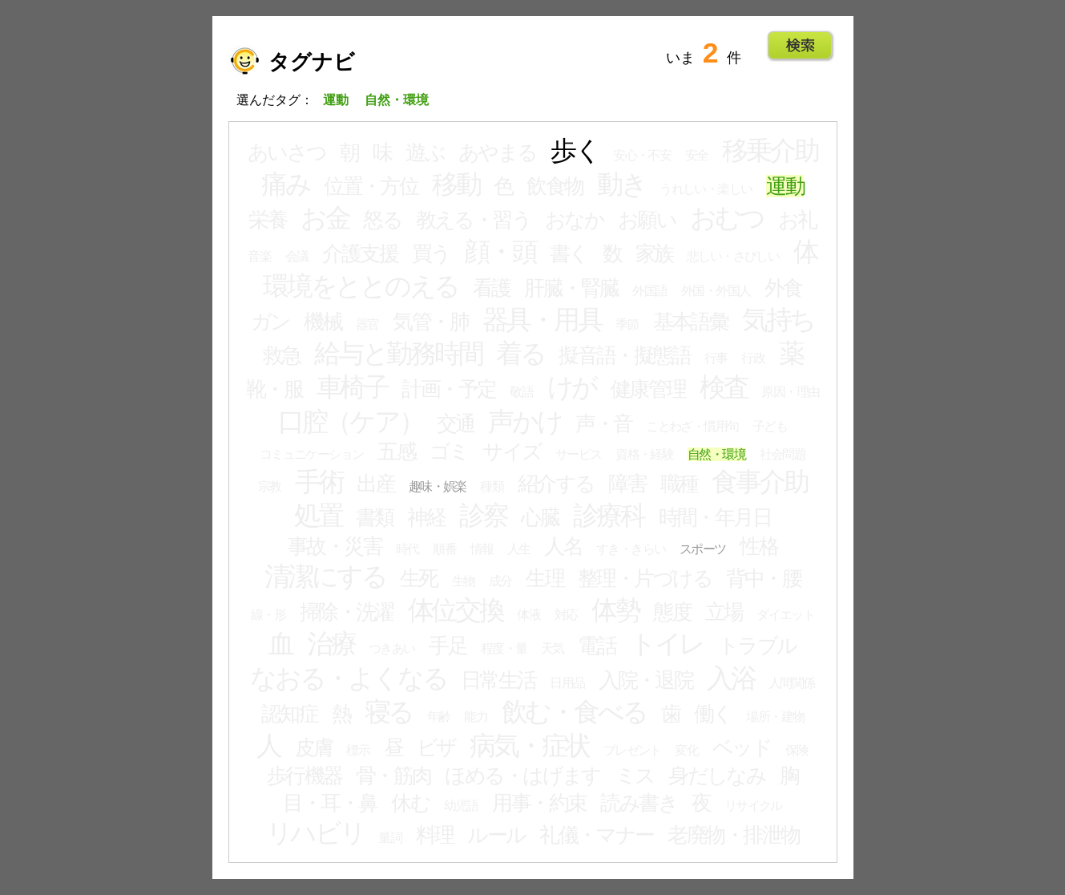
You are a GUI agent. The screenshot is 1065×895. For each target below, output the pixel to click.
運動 (785, 186)
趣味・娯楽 (437, 486)
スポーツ (703, 549)
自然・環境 (716, 454)
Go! (800, 46)
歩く (575, 150)
